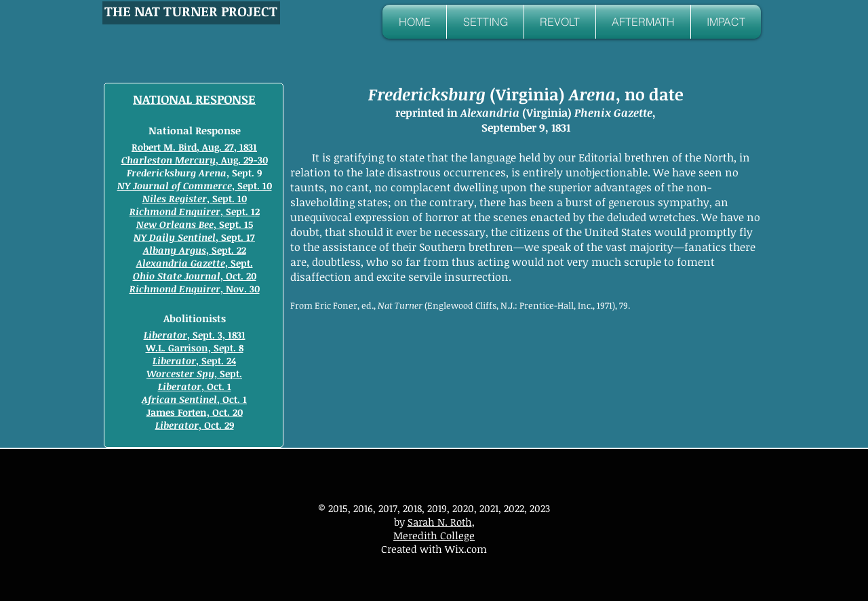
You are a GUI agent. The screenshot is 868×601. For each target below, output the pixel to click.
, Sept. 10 (194, 185)
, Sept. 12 (195, 211)
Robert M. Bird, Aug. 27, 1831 (194, 146)
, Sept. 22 (194, 250)
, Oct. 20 (194, 275)
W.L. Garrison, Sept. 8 (194, 347)
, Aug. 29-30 (194, 159)
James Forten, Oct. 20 (194, 412)
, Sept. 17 (194, 237)
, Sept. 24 (194, 360)
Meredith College (434, 535)
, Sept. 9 (194, 172)
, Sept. (194, 262)
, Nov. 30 (195, 288)
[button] (485, 22)
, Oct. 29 (194, 425)
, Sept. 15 (194, 224)
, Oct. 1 (194, 386)
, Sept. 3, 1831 (194, 334)
